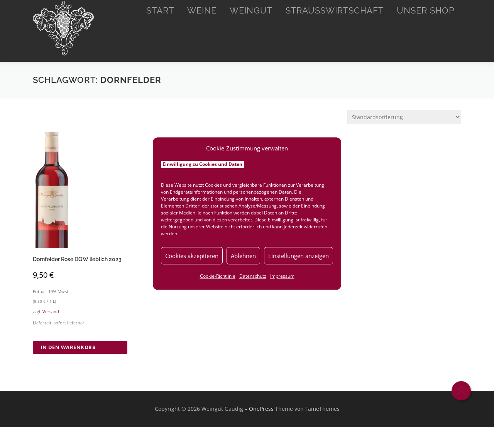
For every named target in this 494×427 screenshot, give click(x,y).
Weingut (251, 10)
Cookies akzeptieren (191, 256)
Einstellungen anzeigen (298, 256)
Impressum (282, 276)
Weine (202, 10)
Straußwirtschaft (335, 10)
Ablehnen (243, 256)
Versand (50, 311)
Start (160, 10)
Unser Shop (426, 10)
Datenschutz (252, 276)
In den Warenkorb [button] (68, 347)
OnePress (261, 408)
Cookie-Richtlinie (217, 276)
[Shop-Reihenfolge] (404, 117)
